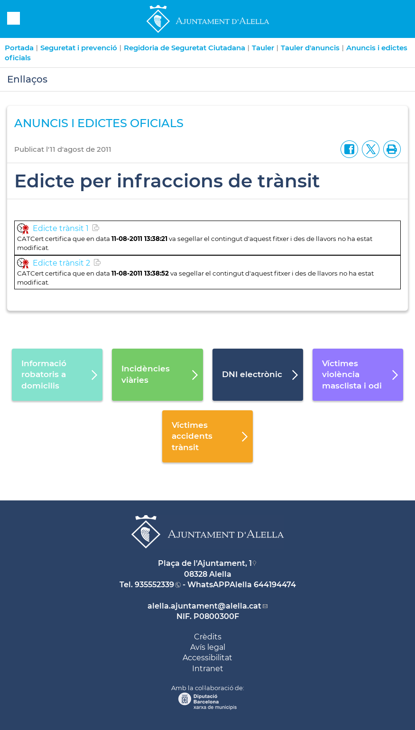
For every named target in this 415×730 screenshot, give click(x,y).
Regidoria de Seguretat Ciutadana (184, 47)
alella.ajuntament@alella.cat (204, 605)
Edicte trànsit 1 (61, 228)
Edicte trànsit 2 (61, 263)
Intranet (207, 668)
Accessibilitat (207, 657)
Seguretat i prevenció (78, 47)
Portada (19, 47)
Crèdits (207, 636)
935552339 (154, 584)
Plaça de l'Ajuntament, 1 (205, 563)
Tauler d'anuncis (310, 47)
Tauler (263, 47)
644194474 (275, 584)
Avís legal (207, 647)
